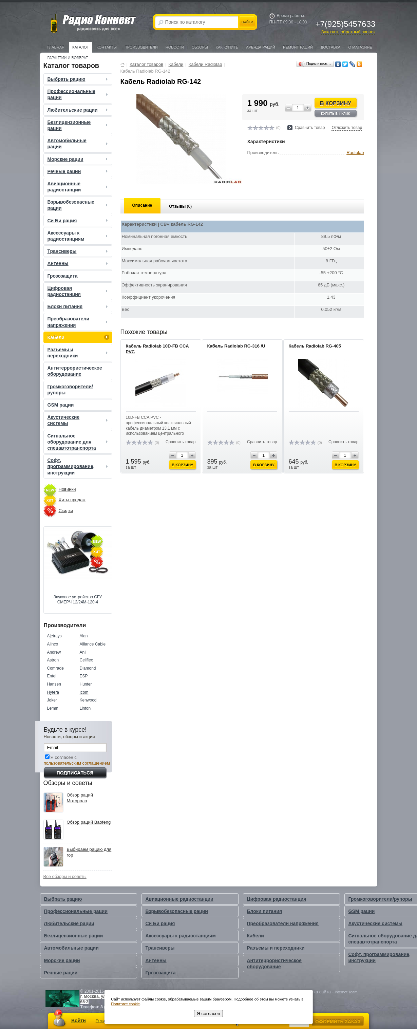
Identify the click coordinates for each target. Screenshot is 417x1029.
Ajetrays (54, 636)
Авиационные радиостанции (78, 186)
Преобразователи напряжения (78, 322)
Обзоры (200, 47)
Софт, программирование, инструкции (78, 466)
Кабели (78, 337)
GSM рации (61, 405)
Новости (175, 47)
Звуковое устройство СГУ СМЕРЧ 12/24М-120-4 (78, 600)
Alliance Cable (93, 644)
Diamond (88, 668)
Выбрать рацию (78, 79)
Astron (53, 660)
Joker (52, 700)
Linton (85, 708)
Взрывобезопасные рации (78, 205)
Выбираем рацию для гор (89, 852)
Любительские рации (78, 110)
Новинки (67, 489)
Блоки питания (78, 306)
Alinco (52, 644)
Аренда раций (260, 47)
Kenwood (88, 700)
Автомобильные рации (78, 143)
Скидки (66, 510)
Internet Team (346, 992)
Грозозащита (63, 276)
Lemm (52, 708)
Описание (142, 205)
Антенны (78, 263)
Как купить (227, 47)
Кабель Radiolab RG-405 (315, 346)
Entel (51, 676)
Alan (84, 636)
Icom (84, 692)
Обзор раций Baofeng (89, 822)
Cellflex (86, 660)
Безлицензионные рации (78, 125)
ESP (84, 676)
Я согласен (208, 1013)
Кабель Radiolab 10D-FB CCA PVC (157, 348)
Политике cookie (125, 1004)
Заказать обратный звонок (348, 31)
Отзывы (180, 206)
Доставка (330, 47)
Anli (83, 652)
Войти (78, 1020)
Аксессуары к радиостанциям (78, 236)
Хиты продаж (72, 499)
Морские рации (78, 159)
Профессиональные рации (78, 94)
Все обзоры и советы (65, 876)
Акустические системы (78, 420)
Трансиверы (78, 251)
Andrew (54, 652)
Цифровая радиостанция (78, 291)
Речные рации (78, 171)
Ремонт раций (298, 47)
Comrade (55, 668)
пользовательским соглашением (77, 763)
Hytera (53, 692)
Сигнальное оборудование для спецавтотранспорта (78, 442)
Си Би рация (78, 220)
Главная (56, 47)
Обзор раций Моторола (80, 797)
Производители (141, 47)
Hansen (54, 684)
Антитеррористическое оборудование (75, 371)
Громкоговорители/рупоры (70, 389)
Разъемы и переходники (78, 352)
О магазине (360, 47)
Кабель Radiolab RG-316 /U (236, 346)
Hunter (86, 684)
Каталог (80, 47)
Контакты (107, 47)
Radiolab (355, 152)
